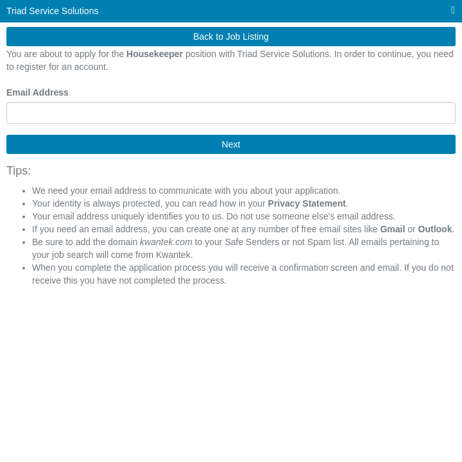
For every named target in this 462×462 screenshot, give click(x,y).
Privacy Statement (307, 203)
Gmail (392, 229)
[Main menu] (453, 11)
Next (231, 144)
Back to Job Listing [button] (231, 36)
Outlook (435, 229)
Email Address (37, 92)
